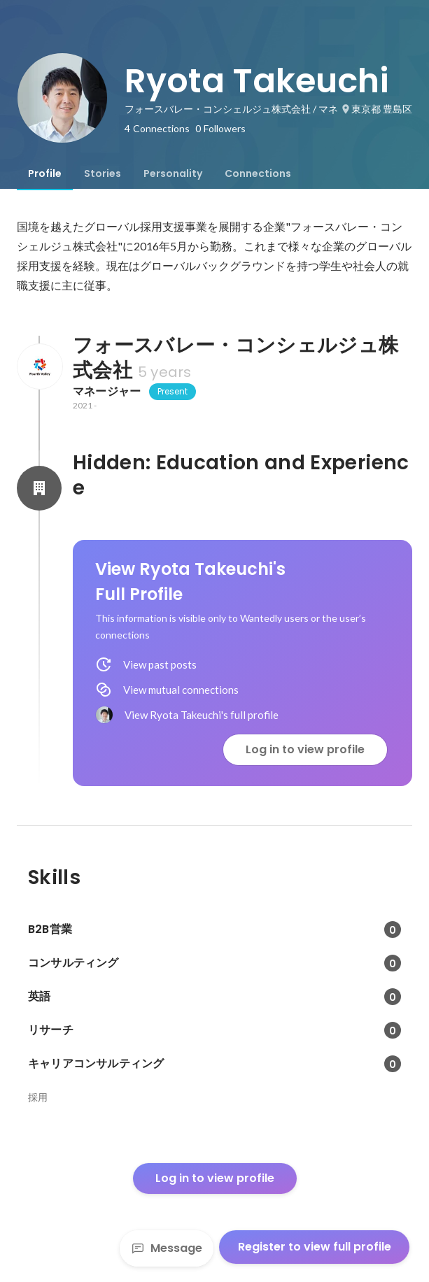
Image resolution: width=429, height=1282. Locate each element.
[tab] (45, 173)
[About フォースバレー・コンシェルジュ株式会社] (39, 366)
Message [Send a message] (166, 1248)
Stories (102, 173)
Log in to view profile (305, 749)
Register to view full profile (314, 1247)
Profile (45, 173)
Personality (172, 173)
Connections (258, 173)
